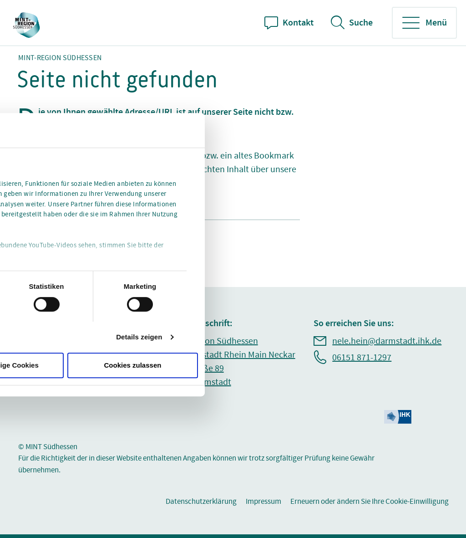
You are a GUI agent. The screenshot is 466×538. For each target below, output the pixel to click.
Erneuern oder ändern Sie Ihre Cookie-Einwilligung (369, 502)
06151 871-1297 (361, 358)
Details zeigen (139, 337)
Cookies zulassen (133, 365)
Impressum (263, 502)
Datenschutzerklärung (201, 502)
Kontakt (298, 23)
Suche (361, 23)
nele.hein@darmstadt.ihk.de (386, 341)
